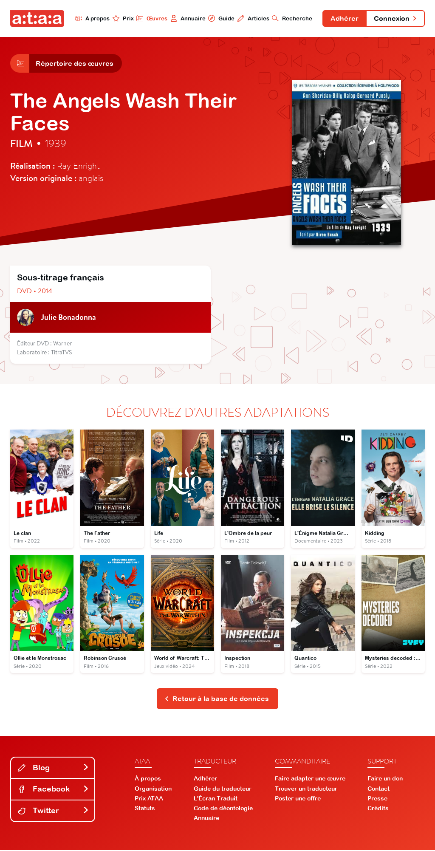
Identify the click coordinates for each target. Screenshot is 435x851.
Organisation (153, 789)
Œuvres (148, 18)
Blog (53, 768)
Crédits (378, 809)
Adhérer (342, 19)
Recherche (289, 18)
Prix (119, 18)
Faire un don (385, 780)
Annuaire (184, 18)
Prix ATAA (149, 799)
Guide (218, 18)
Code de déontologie (223, 809)
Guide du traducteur (222, 789)
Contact (378, 789)
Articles (250, 18)
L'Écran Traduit (215, 799)
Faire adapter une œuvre (310, 780)
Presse (377, 799)
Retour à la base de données (216, 700)
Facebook (53, 790)
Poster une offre (298, 799)
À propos (89, 18)
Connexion (394, 19)
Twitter (53, 811)
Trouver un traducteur (306, 789)
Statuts (145, 809)
